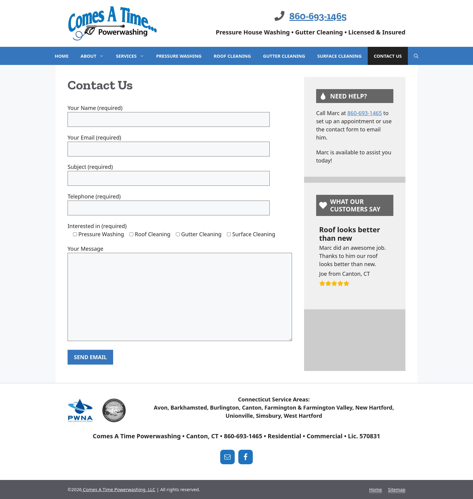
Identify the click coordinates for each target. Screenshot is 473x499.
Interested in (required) (97, 226)
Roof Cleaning (232, 56)
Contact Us (388, 56)
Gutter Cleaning (284, 56)
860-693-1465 (318, 16)
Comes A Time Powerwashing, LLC (118, 489)
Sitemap (396, 489)
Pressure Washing (179, 56)
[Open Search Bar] (416, 56)
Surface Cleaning (339, 56)
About (95, 56)
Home (61, 56)
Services (133, 56)
